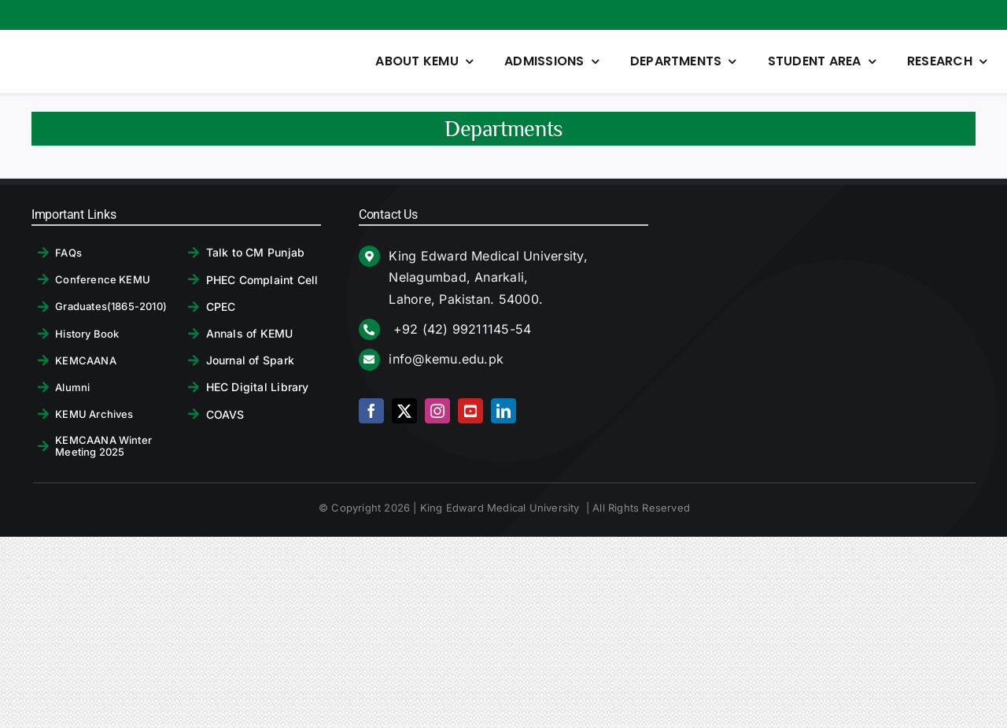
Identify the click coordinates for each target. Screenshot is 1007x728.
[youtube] (470, 410)
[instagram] (437, 410)
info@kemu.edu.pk (446, 359)
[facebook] (371, 410)
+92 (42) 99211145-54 (460, 329)
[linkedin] (503, 410)
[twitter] (404, 410)
